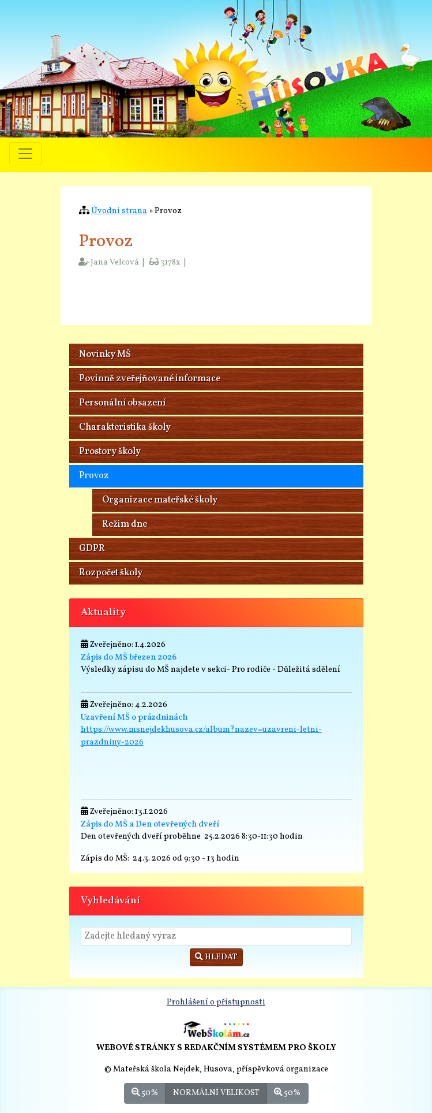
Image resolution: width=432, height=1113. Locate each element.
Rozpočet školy (110, 573)
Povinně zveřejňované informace (149, 379)
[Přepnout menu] (25, 153)
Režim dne (124, 524)
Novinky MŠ (105, 354)
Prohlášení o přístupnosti (216, 1002)
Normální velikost (216, 1093)
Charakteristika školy (125, 427)
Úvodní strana (119, 211)
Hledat (216, 957)
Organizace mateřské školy (159, 500)
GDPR (92, 548)
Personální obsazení (122, 403)
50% (145, 1093)
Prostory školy (110, 451)
